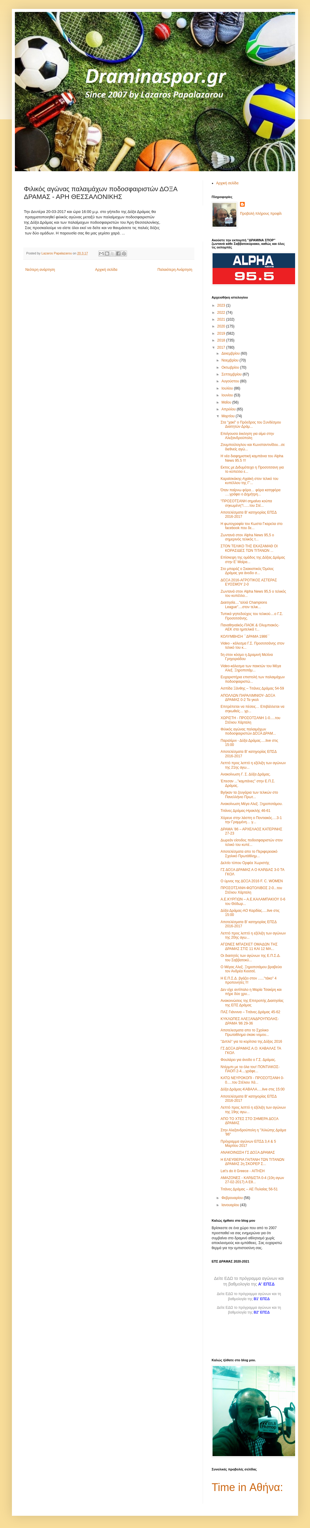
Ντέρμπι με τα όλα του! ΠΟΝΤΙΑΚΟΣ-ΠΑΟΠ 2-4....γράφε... (250, 1069)
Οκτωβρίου (230, 367)
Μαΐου (226, 402)
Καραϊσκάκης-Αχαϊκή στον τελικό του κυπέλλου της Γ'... (249, 481)
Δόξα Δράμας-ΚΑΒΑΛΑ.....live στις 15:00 (253, 1089)
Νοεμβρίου (230, 360)
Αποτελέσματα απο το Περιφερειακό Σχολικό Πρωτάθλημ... (249, 853)
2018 (221, 340)
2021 (221, 319)
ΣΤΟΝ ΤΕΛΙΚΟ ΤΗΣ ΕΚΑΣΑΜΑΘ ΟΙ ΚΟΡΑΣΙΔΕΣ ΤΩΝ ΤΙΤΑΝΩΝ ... (249, 548)
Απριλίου (229, 409)
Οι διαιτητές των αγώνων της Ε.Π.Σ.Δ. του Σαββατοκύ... (250, 958)
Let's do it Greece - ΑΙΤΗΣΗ (243, 1171)
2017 (221, 347)
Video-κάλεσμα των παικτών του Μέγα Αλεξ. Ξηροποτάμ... (251, 668)
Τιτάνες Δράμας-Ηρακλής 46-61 (245, 811)
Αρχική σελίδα (106, 270)
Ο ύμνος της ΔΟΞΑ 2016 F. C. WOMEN (252, 881)
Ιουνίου (227, 395)
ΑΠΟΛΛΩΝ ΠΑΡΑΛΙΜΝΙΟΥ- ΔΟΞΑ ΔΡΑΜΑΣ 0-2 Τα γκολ (248, 697)
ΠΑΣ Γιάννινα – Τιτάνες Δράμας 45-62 (250, 1012)
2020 (221, 326)
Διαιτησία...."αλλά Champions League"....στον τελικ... (244, 604)
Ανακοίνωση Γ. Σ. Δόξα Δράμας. (246, 774)
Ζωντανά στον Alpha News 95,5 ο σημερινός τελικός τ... (247, 537)
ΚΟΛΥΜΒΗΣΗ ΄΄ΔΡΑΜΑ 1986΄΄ (245, 636)
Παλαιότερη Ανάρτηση (174, 270)
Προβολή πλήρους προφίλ (261, 213)
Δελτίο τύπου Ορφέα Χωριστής (245, 863)
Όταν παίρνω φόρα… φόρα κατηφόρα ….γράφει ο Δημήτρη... (250, 492)
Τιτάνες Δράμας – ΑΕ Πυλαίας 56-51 (249, 1189)
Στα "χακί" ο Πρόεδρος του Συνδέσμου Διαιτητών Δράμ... (251, 424)
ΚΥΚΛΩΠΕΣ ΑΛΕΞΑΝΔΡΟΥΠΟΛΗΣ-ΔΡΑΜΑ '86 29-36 (250, 1021)
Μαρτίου (228, 416)
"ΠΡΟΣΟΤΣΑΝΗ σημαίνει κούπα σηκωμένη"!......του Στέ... (246, 503)
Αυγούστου (230, 381)
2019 (221, 333)
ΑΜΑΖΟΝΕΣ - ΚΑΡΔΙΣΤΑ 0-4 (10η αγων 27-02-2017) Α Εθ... (252, 1180)
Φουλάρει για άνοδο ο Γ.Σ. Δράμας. (248, 1060)
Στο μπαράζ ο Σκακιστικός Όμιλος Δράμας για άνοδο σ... (247, 571)
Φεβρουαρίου (232, 1198)
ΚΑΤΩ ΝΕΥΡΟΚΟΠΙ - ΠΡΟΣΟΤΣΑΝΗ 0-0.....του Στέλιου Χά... (252, 1080)
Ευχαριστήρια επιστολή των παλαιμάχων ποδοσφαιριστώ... (253, 679)
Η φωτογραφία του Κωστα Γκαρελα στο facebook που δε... (252, 526)
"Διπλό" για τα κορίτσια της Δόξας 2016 (251, 1041)
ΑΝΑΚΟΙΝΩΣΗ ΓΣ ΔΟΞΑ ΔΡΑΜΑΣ (248, 1152)
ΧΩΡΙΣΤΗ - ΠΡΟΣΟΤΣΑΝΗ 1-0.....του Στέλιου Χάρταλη (250, 720)
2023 (221, 305)
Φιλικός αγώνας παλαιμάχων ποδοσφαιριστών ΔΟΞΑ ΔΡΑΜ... (248, 731)
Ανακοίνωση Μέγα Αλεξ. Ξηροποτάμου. (252, 804)
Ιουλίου (227, 388)
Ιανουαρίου (230, 1205)
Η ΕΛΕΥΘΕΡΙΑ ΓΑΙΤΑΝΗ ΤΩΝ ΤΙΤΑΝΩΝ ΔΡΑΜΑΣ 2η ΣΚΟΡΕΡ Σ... (252, 1162)
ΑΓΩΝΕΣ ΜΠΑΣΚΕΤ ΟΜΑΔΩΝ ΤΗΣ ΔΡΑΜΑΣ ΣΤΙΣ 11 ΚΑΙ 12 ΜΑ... (249, 946)
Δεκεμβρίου (231, 353)
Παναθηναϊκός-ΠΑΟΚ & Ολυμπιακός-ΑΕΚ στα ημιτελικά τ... (250, 627)
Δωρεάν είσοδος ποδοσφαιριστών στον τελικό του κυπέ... (252, 842)
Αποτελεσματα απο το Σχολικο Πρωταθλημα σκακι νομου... (245, 1032)
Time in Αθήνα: (247, 1487)
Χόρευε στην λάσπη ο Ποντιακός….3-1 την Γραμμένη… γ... (251, 820)
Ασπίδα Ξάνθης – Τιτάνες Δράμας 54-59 (252, 688)
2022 (221, 312)
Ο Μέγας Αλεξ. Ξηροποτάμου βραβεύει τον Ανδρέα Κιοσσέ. (251, 969)
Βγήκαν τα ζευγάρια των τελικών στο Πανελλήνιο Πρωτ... (249, 794)
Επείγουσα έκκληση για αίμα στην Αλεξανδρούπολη (247, 436)
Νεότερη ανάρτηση (40, 270)
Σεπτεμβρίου (232, 374)
